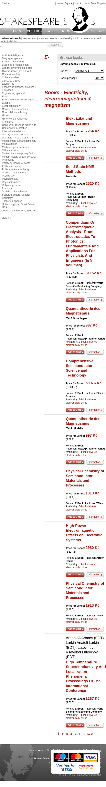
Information (94, 157)
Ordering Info (54, 750)
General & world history (15, 112)
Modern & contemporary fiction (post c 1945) (26, 153)
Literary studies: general (15, 134)
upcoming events (48, 38)
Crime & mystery (11, 74)
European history (11, 105)
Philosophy (8, 159)
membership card (68, 38)
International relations (13, 131)
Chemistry (7, 121)
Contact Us (78, 762)
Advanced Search (52, 758)
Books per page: (68, 78)
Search (55, 44)
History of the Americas (14, 118)
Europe (6, 102)
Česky (5, 3)
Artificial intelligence (12, 55)
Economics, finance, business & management (27, 87)
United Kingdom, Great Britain (18, 204)
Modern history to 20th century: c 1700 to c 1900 (28, 156)
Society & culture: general (16, 194)
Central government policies (17, 67)
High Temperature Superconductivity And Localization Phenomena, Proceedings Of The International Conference (86, 676)
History (6, 115)
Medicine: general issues (15, 147)
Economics (8, 83)
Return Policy (93, 766)
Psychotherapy (10, 178)
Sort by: (64, 71)
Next (90, 734)
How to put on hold (73, 750)
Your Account (81, 3)
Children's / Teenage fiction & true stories (24, 125)
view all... (7, 217)
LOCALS (98, 31)
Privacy (80, 766)
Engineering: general (13, 93)
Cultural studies (10, 77)
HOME (18, 31)
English (6, 96)
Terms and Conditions (62, 766)
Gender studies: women (15, 109)
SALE (50, 31)
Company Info (93, 762)
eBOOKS (34, 31)
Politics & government (14, 172)
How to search (37, 750)
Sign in (69, 3)
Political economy (11, 166)
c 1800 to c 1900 (11, 80)
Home (59, 3)
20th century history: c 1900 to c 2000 (22, 210)
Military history (10, 150)
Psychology (8, 175)
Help (67, 762)
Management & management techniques (24, 140)
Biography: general (12, 58)
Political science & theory (15, 169)
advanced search (11, 38)
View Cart (95, 758)
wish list (13, 41)
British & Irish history (13, 61)
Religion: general (11, 185)
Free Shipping (98, 3)
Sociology (7, 198)
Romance (7, 188)
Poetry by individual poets (16, 163)
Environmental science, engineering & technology (29, 99)
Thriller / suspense (12, 201)
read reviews (29, 38)
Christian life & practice (14, 128)
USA (4, 207)
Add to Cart (74, 157)
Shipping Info (55, 762)
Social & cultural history (15, 191)
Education (7, 90)
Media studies (9, 144)
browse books (87, 38)
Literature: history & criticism (17, 137)
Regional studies (11, 182)
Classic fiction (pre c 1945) (16, 71)
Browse (68, 758)
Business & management (15, 64)
